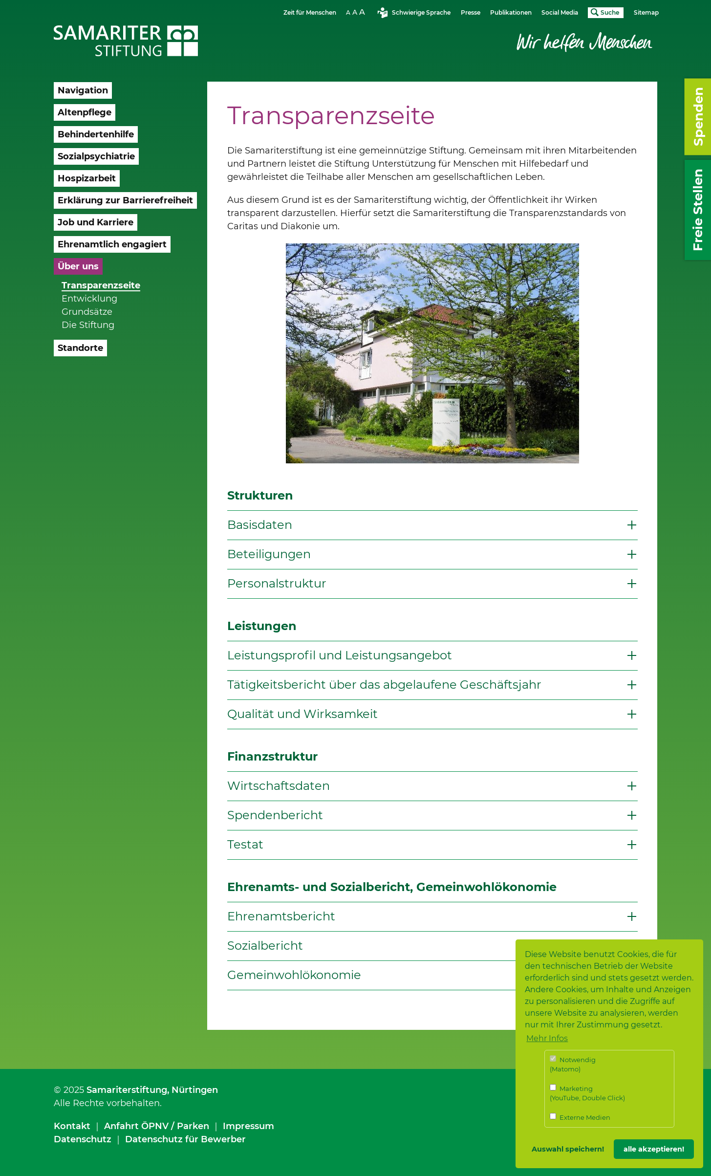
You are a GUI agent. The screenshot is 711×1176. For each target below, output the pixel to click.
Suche (610, 12)
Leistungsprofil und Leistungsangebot (339, 655)
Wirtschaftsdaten (278, 786)
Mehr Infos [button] (547, 1038)
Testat (245, 844)
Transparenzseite (101, 285)
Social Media (559, 12)
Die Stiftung (88, 325)
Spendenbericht (275, 815)
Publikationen (511, 12)
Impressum (248, 1126)
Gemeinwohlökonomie (294, 975)
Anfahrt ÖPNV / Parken (156, 1126)
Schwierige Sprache (421, 12)
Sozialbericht (265, 945)
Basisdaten (259, 525)
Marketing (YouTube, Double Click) (587, 1093)
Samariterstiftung (126, 1090)
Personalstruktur (276, 583)
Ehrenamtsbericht (281, 916)
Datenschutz (82, 1139)
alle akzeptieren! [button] (654, 1149)
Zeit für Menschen (309, 12)
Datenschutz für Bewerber (185, 1139)
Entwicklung (89, 298)
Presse (470, 12)
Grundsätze (87, 311)
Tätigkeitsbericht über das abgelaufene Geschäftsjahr (384, 684)
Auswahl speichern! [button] (568, 1149)
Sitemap (646, 12)
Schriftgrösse (356, 12)
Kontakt (72, 1126)
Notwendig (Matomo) (573, 1064)
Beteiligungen (269, 554)
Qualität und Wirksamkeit (302, 714)
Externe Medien (580, 1117)
